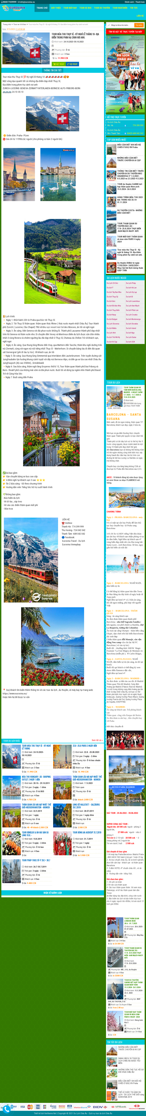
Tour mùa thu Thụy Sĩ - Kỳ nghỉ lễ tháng (36, 747)
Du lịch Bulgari (112, 319)
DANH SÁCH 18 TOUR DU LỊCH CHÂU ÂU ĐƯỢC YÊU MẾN (129, 1060)
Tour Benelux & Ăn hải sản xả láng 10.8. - (35, 834)
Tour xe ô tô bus (19, 24)
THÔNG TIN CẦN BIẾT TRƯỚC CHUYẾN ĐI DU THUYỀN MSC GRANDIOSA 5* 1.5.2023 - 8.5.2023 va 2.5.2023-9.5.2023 (130, 175)
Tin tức (134, 8)
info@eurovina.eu (26, 2)
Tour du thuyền (102, 8)
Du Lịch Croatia (131, 315)
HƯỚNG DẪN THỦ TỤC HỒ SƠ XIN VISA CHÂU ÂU (131, 1070)
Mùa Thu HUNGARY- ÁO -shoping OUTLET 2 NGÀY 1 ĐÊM (36, 778)
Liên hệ (140, 16)
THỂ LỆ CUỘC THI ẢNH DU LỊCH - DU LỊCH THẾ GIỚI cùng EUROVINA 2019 (131, 1094)
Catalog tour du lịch (106, 627)
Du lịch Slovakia (132, 324)
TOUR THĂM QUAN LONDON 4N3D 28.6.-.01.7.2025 (131, 920)
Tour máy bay (70, 8)
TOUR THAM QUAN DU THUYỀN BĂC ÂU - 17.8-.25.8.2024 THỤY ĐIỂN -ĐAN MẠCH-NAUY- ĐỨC (129, 227)
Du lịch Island (131, 328)
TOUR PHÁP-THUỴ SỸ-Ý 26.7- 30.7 (36, 860)
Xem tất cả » (97, 740)
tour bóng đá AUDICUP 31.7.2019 (87, 832)
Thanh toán (140, 2)
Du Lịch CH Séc (112, 283)
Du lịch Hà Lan (131, 288)
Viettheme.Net (50, 1113)
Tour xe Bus (85, 8)
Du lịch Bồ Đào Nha (114, 306)
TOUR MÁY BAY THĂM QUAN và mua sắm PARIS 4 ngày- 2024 (130, 239)
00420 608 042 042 (135, 133)
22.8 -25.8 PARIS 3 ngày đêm (85, 745)
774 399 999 (138, 125)
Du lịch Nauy (111, 315)
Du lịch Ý (110, 288)
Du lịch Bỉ (129, 297)
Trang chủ (42, 8)
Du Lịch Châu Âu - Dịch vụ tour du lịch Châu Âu (92, 1113)
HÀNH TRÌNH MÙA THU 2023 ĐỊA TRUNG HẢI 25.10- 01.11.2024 (130, 200)
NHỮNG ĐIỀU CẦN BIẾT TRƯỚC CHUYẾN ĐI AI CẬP (129, 159)
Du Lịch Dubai (131, 337)
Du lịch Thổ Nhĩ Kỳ (113, 337)
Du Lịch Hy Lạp (131, 292)
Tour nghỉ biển (120, 8)
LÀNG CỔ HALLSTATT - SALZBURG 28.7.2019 (86, 806)
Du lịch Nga (130, 333)
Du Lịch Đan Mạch (132, 306)
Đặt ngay (58, 64)
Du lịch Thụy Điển (113, 310)
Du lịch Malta (111, 328)
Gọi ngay (72, 64)
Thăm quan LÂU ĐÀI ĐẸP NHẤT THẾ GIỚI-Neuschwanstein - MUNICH (87, 778)
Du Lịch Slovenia (113, 324)
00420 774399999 (8, 2)
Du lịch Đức (111, 301)
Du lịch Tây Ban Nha (114, 292)
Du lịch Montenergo (133, 319)
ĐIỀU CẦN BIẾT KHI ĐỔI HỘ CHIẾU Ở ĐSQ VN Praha (129, 146)
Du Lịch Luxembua (133, 301)
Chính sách (129, 2)
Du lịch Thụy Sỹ (112, 297)
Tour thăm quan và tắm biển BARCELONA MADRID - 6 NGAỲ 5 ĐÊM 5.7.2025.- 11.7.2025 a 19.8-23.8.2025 (133, 392)
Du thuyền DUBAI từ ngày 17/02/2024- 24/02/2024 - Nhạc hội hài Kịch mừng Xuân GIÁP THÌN (130, 267)
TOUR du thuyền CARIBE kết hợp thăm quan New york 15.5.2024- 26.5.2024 (129, 186)
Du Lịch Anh (111, 333)
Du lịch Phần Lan (132, 310)
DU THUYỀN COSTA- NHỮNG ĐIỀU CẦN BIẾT (129, 211)
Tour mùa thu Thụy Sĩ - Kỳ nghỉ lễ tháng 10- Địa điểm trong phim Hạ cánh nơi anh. (129, 252)
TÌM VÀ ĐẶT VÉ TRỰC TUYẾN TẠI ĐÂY (125, 32)
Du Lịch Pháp (131, 283)
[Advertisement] (52, 719)
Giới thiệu (56, 8)
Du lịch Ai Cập (112, 342)
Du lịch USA (130, 342)
